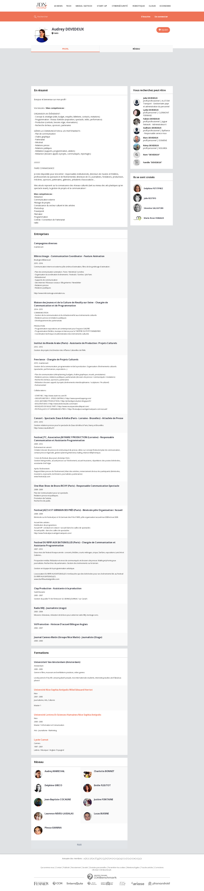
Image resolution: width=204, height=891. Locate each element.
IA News (58, 5)
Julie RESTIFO (150, 198)
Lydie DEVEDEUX (150, 110)
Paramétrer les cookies (116, 868)
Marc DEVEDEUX (150, 137)
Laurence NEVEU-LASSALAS (59, 813)
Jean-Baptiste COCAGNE (58, 799)
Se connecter (161, 16)
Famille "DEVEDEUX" (152, 162)
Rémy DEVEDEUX (151, 145)
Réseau (136, 48)
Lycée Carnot (41, 739)
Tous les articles (147, 868)
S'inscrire (145, 16)
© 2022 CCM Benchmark (102, 870)
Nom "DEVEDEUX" (151, 154)
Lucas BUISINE (101, 813)
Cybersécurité (120, 5)
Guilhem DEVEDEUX (152, 127)
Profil (65, 48)
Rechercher (42, 16)
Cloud (152, 5)
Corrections (159, 868)
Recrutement (76, 868)
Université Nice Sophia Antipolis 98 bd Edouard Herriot (63, 689)
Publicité (66, 868)
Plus (79, 844)
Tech (68, 5)
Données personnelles (98, 868)
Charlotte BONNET (104, 771)
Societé (85, 868)
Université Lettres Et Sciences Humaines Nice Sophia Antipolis (67, 714)
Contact (59, 868)
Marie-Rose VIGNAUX (154, 218)
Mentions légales (133, 868)
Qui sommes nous (47, 868)
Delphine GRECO (53, 785)
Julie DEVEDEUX (150, 98)
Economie (165, 5)
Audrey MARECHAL (55, 771)
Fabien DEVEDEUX (151, 118)
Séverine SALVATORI (153, 208)
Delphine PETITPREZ (153, 188)
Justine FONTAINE (103, 799)
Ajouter (165, 29)
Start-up (102, 5)
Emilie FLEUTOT (102, 785)
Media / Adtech (84, 5)
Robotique (139, 5)
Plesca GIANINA (53, 827)
